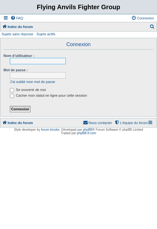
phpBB (87, 129)
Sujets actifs (46, 34)
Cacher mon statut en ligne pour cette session (48, 95)
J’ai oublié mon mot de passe (32, 82)
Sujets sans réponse (17, 34)
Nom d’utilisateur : (18, 56)
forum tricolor (50, 129)
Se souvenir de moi (28, 90)
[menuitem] (16, 18)
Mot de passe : (15, 70)
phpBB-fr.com (86, 133)
